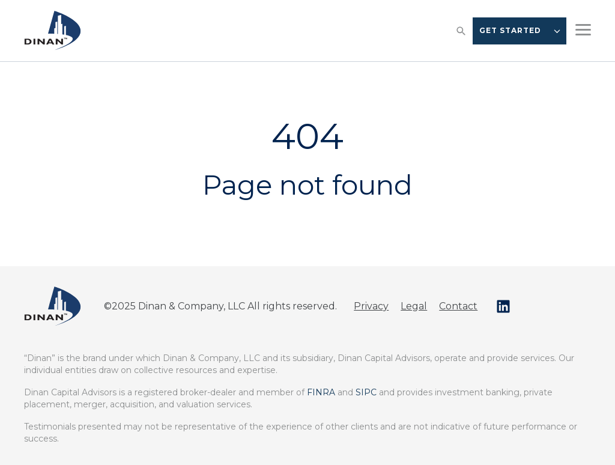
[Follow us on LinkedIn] (503, 306)
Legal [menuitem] (414, 306)
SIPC (366, 392)
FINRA (321, 392)
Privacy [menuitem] (371, 306)
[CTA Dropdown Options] (557, 30)
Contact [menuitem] (458, 306)
